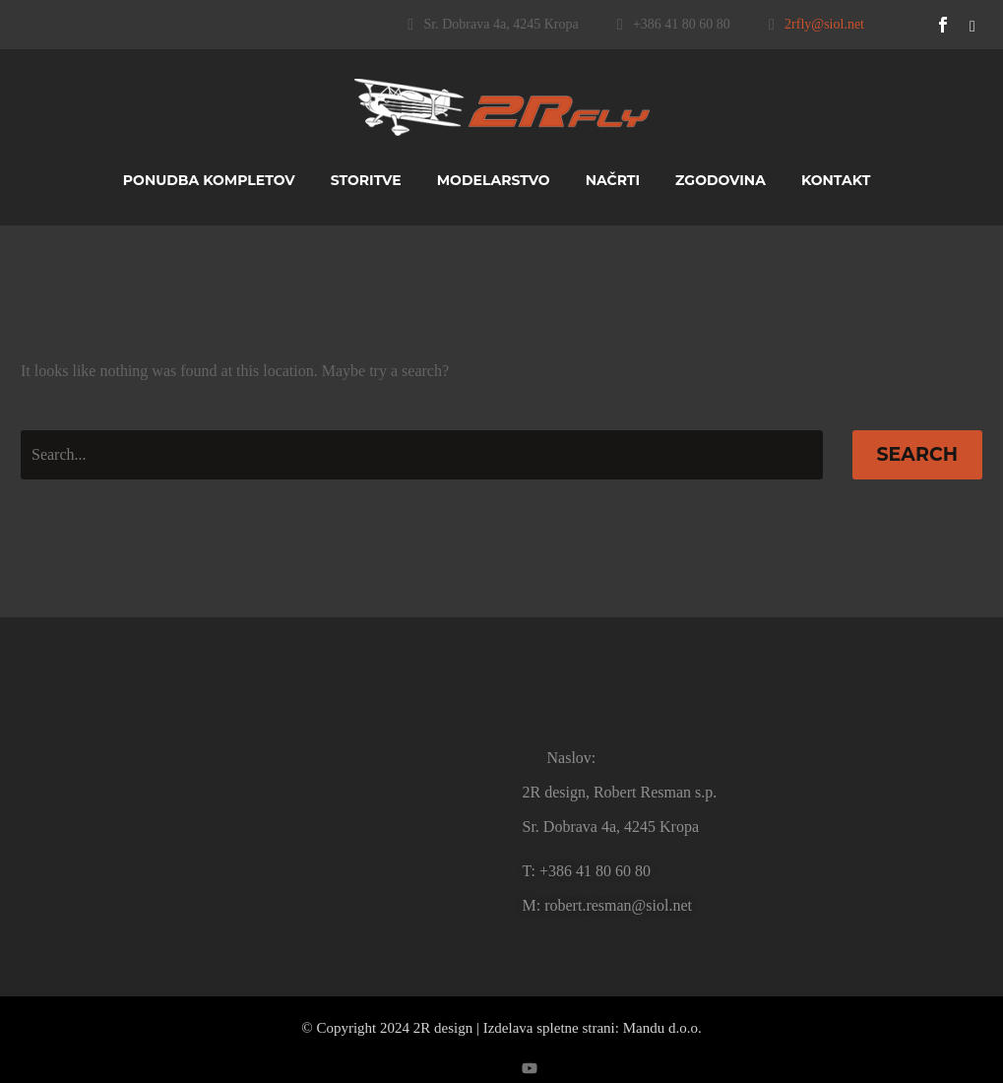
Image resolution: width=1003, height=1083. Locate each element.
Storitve (366, 180)
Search (918, 454)
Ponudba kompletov (209, 180)
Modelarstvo (493, 180)
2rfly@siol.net (824, 24)
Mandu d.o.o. (662, 1028)
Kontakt (835, 180)
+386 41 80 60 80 (681, 24)
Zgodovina (720, 180)
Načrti (613, 180)
